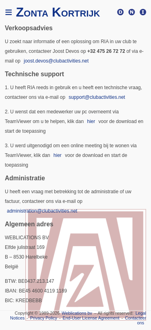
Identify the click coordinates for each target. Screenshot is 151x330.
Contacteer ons (135, 320)
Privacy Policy (43, 317)
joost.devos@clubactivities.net (56, 61)
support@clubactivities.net (96, 97)
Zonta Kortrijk (52, 12)
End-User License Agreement (91, 317)
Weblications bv (77, 313)
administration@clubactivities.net (42, 211)
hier (91, 121)
